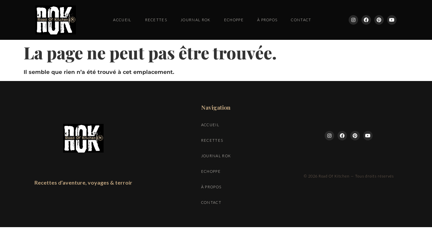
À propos (267, 20)
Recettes (156, 20)
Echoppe (234, 20)
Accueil (122, 20)
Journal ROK (196, 20)
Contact (301, 20)
